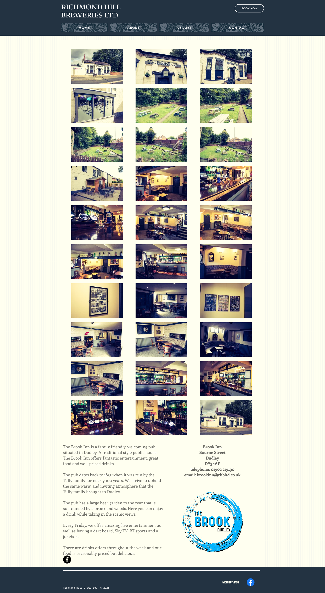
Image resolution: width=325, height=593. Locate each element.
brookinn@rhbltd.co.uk (218, 474)
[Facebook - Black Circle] (67, 559)
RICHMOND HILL (91, 6)
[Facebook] (250, 582)
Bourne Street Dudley (212, 455)
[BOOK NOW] (249, 8)
